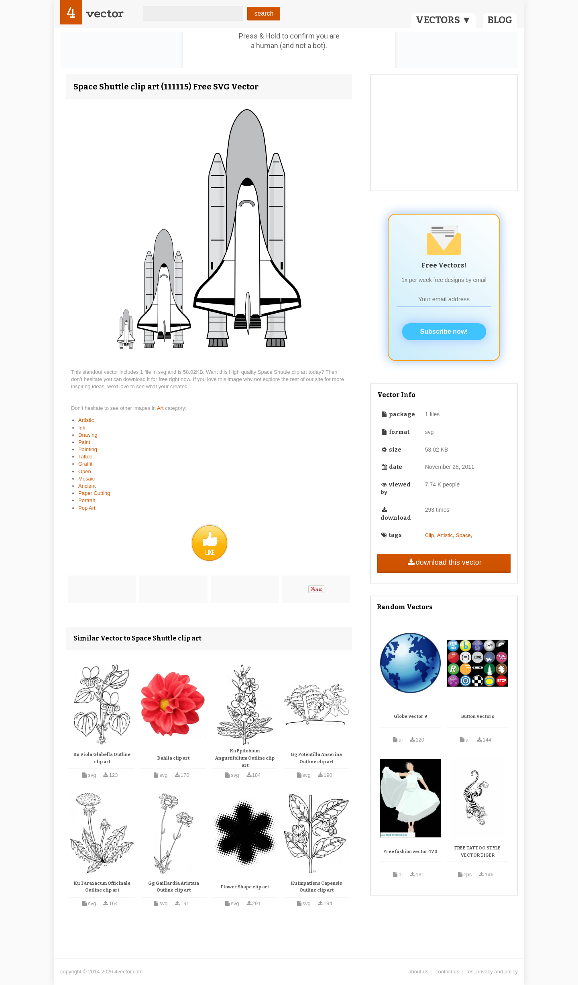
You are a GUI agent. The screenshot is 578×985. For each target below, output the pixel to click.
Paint (84, 442)
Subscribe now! (444, 331)
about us (418, 972)
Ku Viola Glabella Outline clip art (101, 758)
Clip (429, 535)
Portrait (86, 500)
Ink (81, 428)
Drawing (88, 435)
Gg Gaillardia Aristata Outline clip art (173, 887)
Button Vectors (477, 716)
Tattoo (85, 457)
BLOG (500, 20)
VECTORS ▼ (443, 20)
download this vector (443, 562)
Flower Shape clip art (245, 887)
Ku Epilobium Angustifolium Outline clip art (245, 758)
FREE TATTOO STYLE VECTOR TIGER (477, 851)
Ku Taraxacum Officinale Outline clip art (102, 887)
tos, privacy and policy (492, 972)
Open (84, 471)
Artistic (86, 420)
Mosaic (86, 479)
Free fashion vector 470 (410, 851)
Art (161, 408)
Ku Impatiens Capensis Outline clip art (316, 887)
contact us (447, 972)
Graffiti (86, 464)
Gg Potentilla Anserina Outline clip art (316, 758)
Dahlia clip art (173, 758)
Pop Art (87, 508)
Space (463, 535)
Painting (87, 449)
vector (105, 13)
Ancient (87, 486)
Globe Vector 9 (410, 716)
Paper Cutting (94, 493)
